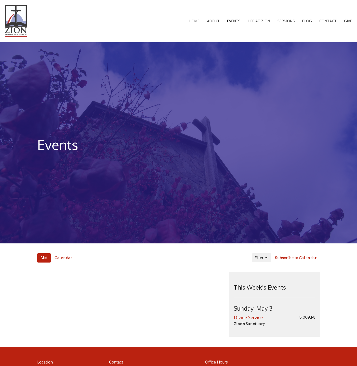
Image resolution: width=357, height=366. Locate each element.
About (213, 21)
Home (194, 21)
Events (233, 21)
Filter (261, 257)
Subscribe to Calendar (296, 258)
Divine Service (248, 317)
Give (348, 21)
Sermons (286, 21)
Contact (328, 21)
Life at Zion (259, 21)
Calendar (63, 258)
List (44, 258)
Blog (307, 21)
